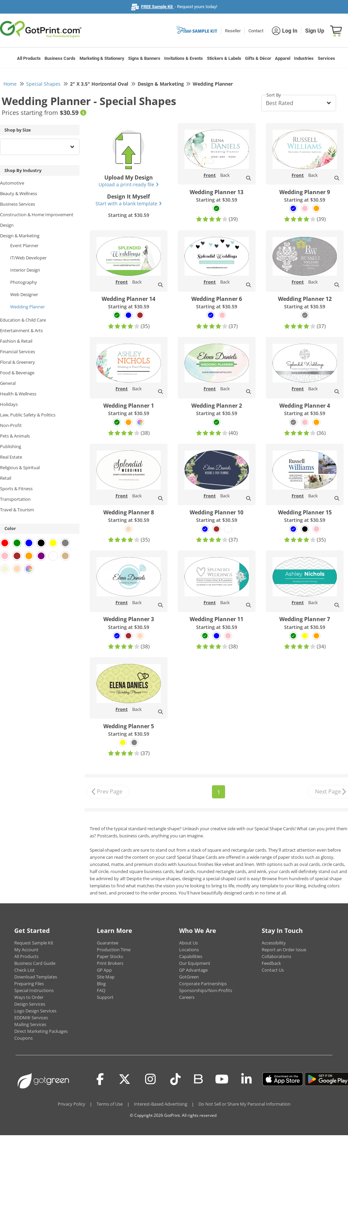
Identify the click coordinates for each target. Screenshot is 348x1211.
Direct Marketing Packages (41, 1031)
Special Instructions (34, 990)
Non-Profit (11, 425)
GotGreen (189, 977)
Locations (189, 949)
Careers (186, 997)
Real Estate (11, 457)
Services (326, 58)
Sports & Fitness (16, 488)
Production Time (113, 949)
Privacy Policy (71, 1104)
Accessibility (274, 943)
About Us (188, 943)
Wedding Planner (27, 307)
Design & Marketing (19, 236)
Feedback (271, 963)
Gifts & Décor (258, 58)
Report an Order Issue (284, 949)
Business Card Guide (34, 963)
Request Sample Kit (33, 943)
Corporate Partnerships (203, 983)
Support (105, 997)
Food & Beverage (17, 373)
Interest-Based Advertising (160, 1104)
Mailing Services (30, 1024)
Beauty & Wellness (18, 193)
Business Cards (60, 58)
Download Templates (35, 977)
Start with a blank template (128, 203)
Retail (5, 478)
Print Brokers (110, 963)
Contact (255, 30)
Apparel (282, 58)
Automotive (12, 183)
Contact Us (273, 970)
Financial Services (17, 351)
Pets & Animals (15, 436)
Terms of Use (110, 1104)
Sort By (273, 95)
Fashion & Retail (16, 341)
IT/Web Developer (28, 258)
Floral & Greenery (17, 362)
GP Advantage (193, 970)
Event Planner (24, 245)
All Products (29, 58)
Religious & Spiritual (20, 467)
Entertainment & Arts (21, 330)
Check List (24, 970)
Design (7, 225)
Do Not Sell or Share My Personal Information (244, 1104)
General (8, 383)
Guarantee (107, 943)
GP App (104, 970)
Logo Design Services (35, 1011)
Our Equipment (194, 963)
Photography (23, 282)
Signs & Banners (144, 58)
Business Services (17, 204)
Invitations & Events (183, 58)
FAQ (101, 990)
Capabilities (190, 956)
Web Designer (24, 294)
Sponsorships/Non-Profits (205, 990)
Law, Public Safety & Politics (27, 415)
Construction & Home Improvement (36, 214)
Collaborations (276, 956)
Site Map (106, 977)
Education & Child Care (23, 320)
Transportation (15, 499)
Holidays (9, 404)
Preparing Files (29, 983)
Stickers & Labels (224, 58)
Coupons (23, 1038)
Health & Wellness (18, 394)
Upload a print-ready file (129, 184)
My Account (26, 949)
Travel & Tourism (17, 510)
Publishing (10, 446)
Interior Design (25, 270)
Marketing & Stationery (102, 58)
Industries (304, 58)
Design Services (29, 1004)
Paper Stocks (110, 956)
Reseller (233, 30)
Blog (101, 983)
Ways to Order (29, 997)
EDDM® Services (31, 1017)
